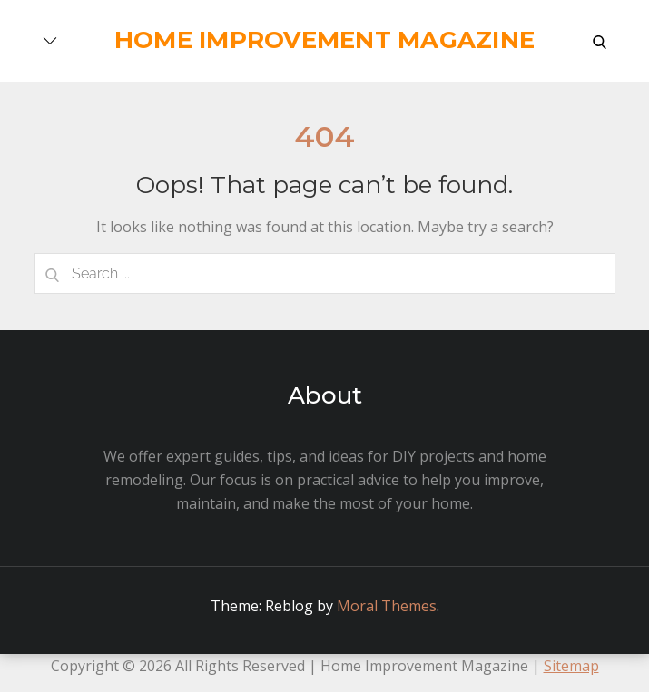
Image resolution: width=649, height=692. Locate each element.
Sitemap (571, 666)
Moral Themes (387, 606)
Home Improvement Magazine (325, 39)
